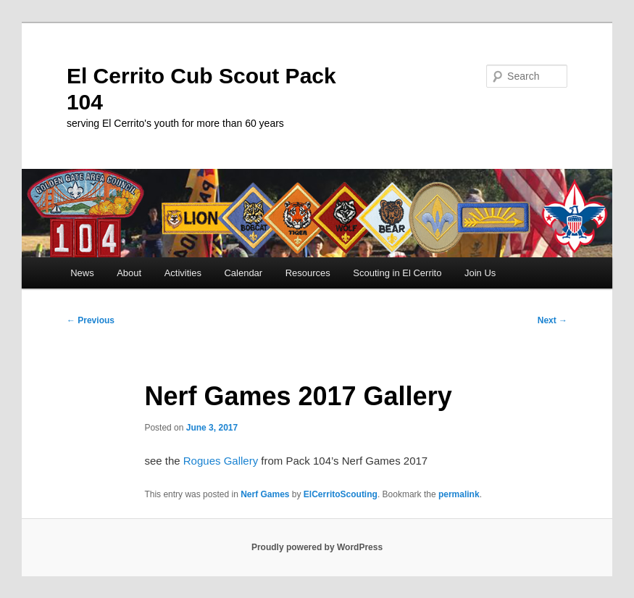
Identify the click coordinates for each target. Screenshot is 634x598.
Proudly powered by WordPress (317, 547)
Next (552, 320)
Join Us (480, 272)
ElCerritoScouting (341, 494)
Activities (182, 272)
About (129, 272)
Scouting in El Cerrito (397, 272)
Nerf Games (265, 494)
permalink (459, 494)
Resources (307, 272)
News (82, 272)
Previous (90, 320)
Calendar (243, 272)
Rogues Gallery (222, 460)
